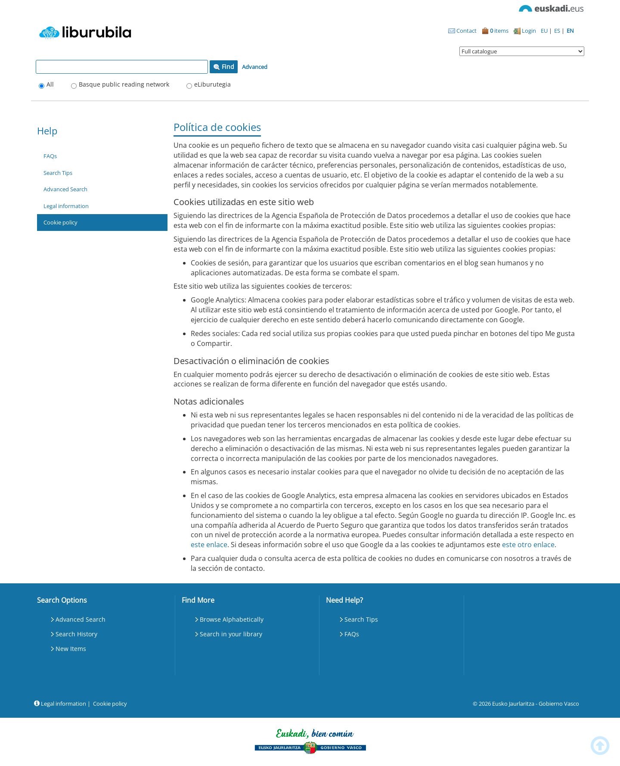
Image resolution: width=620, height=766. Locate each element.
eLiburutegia (212, 84)
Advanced (254, 67)
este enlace (209, 544)
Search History (76, 634)
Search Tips (57, 173)
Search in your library (231, 634)
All (50, 84)
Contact (462, 30)
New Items (71, 649)
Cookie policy (60, 222)
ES (557, 30)
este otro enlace (528, 544)
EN (570, 30)
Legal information (66, 206)
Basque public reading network (124, 84)
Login (525, 30)
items (495, 30)
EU (545, 30)
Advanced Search (65, 189)
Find (223, 66)
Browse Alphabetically (232, 619)
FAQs (50, 156)
